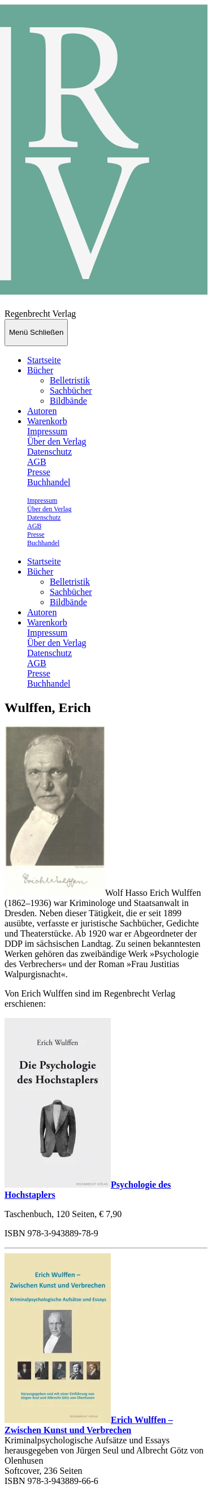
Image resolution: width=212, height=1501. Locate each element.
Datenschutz (49, 451)
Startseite (44, 360)
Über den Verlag (56, 441)
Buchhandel (48, 482)
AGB (36, 462)
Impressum (47, 431)
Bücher (40, 370)
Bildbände (68, 401)
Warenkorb (47, 421)
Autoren (42, 411)
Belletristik (70, 380)
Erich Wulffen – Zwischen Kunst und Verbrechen (89, 1425)
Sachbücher (71, 390)
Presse (38, 472)
